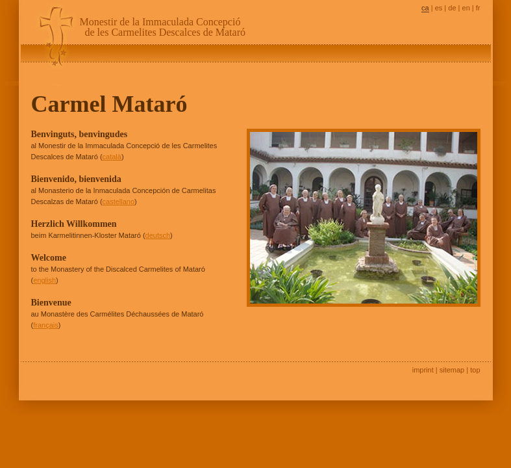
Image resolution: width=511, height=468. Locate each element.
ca (425, 8)
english (44, 280)
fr (478, 8)
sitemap (452, 370)
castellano (119, 201)
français (45, 325)
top (475, 370)
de (452, 8)
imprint (423, 370)
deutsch (158, 235)
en (466, 8)
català (112, 157)
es (439, 8)
